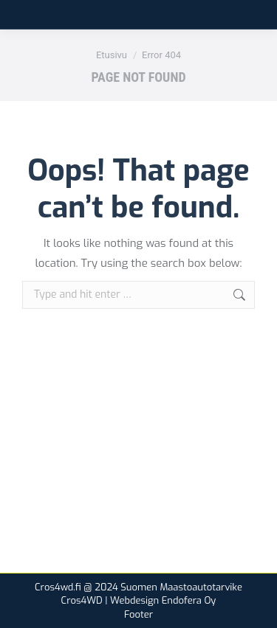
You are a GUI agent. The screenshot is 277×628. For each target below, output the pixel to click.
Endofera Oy (189, 600)
